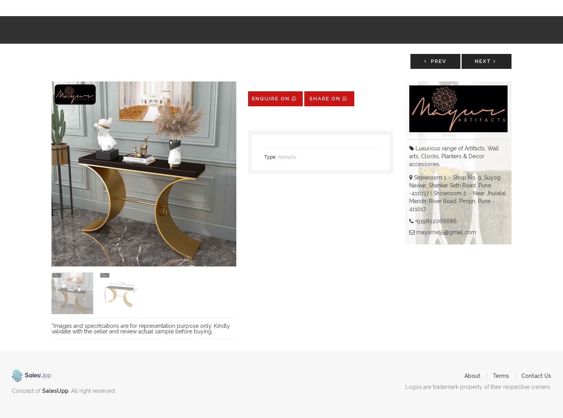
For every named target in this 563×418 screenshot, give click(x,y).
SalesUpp (55, 391)
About (472, 376)
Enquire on (274, 99)
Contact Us (536, 376)
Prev (435, 61)
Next (485, 61)
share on (328, 99)
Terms (501, 376)
